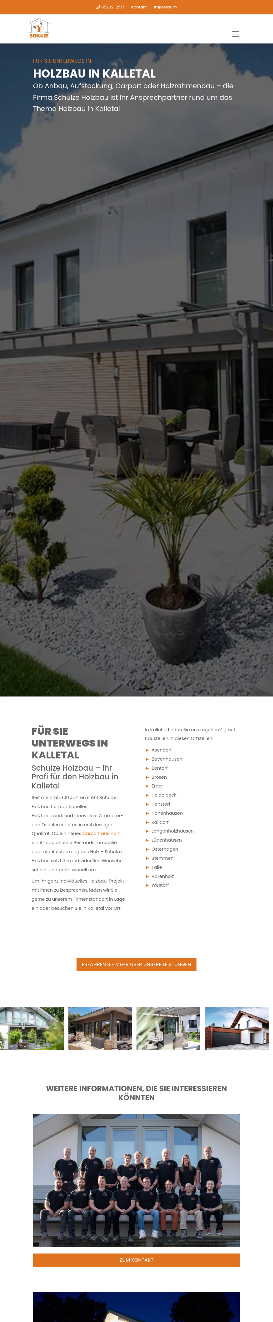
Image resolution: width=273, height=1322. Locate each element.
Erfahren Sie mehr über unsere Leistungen (136, 964)
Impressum (165, 7)
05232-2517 (110, 7)
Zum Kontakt (137, 1260)
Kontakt (138, 7)
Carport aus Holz (101, 833)
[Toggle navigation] (235, 34)
